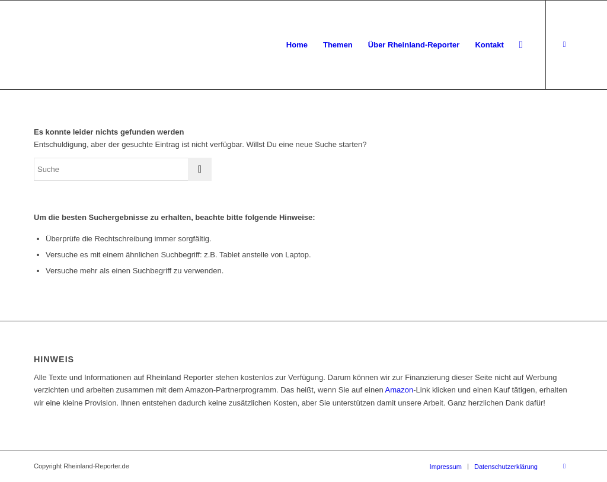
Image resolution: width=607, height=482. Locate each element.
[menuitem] (297, 45)
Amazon (399, 389)
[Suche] (521, 45)
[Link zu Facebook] (564, 44)
